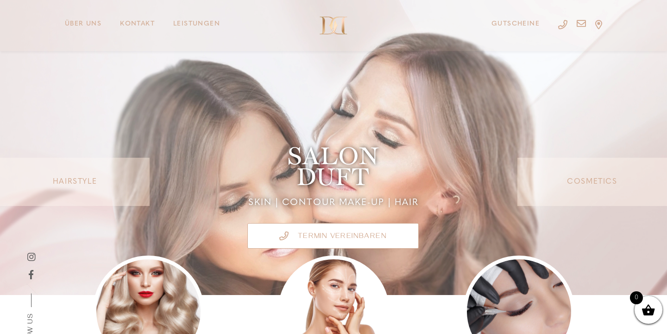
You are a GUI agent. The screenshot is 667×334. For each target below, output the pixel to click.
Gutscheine (515, 23)
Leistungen (196, 23)
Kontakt (137, 23)
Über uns (83, 23)
